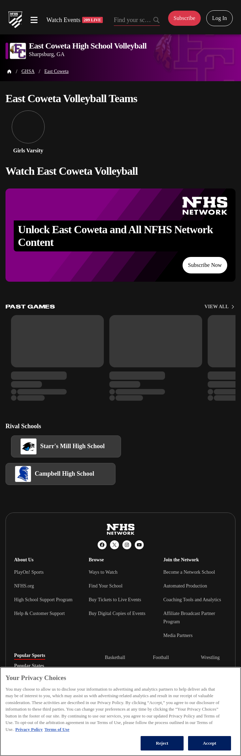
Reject (162, 743)
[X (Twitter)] (114, 544)
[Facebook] (102, 544)
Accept (209, 743)
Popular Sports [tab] (29, 655)
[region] (120, 711)
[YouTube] (139, 544)
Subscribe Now (205, 265)
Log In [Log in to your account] (219, 18)
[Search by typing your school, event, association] (137, 20)
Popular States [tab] (29, 665)
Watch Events (74, 20)
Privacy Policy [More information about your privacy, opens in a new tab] (29, 729)
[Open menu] (34, 20)
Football (161, 657)
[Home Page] (9, 71)
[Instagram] (126, 544)
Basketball (115, 657)
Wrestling (210, 657)
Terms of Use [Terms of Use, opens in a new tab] (56, 729)
